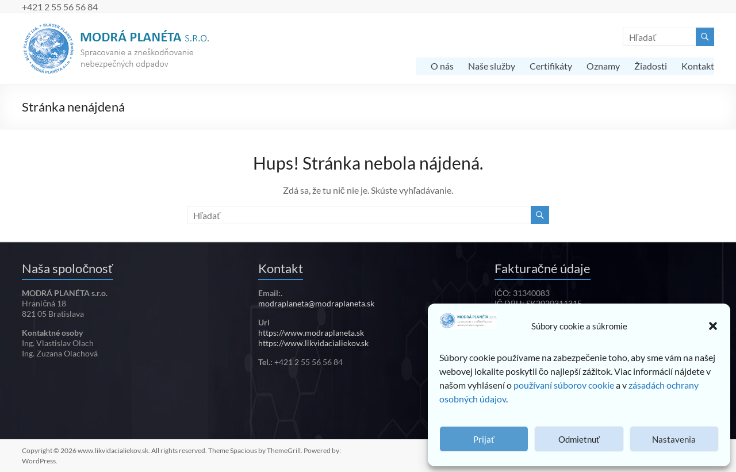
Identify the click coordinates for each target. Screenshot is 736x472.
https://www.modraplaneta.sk (311, 332)
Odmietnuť (579, 439)
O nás (442, 65)
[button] (713, 326)
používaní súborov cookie (563, 384)
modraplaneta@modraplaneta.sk (316, 303)
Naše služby (491, 65)
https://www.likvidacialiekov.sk (313, 343)
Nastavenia (674, 439)
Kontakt (697, 65)
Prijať (483, 439)
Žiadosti (650, 65)
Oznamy (603, 65)
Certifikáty (551, 65)
